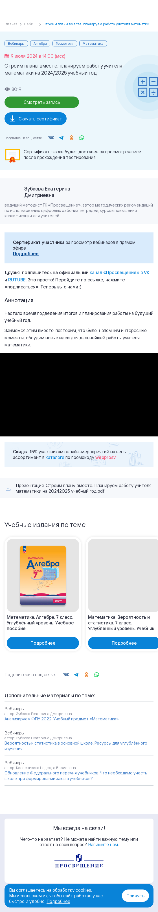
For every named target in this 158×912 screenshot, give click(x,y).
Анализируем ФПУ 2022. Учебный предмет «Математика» (62, 718)
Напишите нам (103, 844)
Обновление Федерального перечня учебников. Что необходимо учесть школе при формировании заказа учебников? (76, 775)
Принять (135, 895)
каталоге (55, 457)
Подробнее (26, 253)
